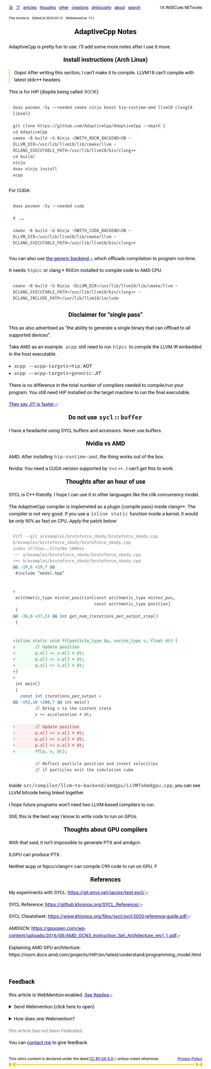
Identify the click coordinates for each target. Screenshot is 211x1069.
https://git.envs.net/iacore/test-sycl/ (106, 892)
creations (80, 7)
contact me (39, 1042)
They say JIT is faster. (32, 404)
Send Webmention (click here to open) (54, 1007)
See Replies (97, 995)
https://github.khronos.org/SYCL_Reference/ (92, 904)
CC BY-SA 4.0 (101, 1058)
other (63, 7)
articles (30, 7)
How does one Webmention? (44, 1019)
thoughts (48, 7)
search (134, 7)
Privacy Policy (190, 1058)
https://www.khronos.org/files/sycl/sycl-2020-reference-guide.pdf (117, 916)
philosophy (101, 7)
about (119, 7)
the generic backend (67, 258)
